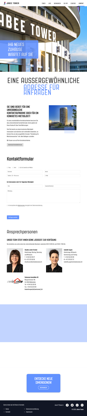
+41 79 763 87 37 (69, 260)
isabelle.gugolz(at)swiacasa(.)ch (73, 262)
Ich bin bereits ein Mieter (25, 168)
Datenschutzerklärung (32, 409)
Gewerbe (73, 3)
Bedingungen (21, 205)
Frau (9, 168)
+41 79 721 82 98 (30, 260)
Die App (66, 3)
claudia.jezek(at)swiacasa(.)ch (33, 262)
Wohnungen (57, 3)
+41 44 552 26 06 (69, 257)
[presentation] (17, 213)
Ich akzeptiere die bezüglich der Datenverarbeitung (24, 205)
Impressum (29, 412)
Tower (43, 3)
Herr (14, 168)
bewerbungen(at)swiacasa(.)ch (34, 289)
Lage (49, 3)
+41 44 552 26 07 (30, 257)
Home (7, 409)
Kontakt (81, 3)
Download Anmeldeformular (15, 145)
